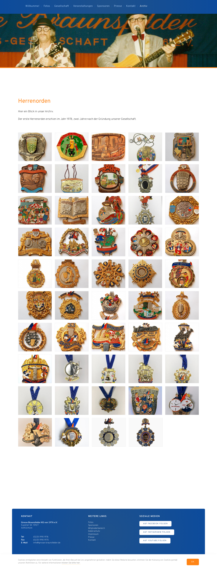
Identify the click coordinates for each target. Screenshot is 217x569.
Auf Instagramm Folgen (156, 532)
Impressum (93, 534)
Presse (91, 537)
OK (192, 562)
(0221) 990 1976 (40, 537)
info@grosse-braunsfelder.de (46, 543)
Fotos (90, 522)
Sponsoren (93, 525)
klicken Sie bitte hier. (71, 563)
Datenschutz (94, 531)
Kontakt (92, 540)
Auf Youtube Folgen (155, 540)
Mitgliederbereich (96, 528)
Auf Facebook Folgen (155, 523)
